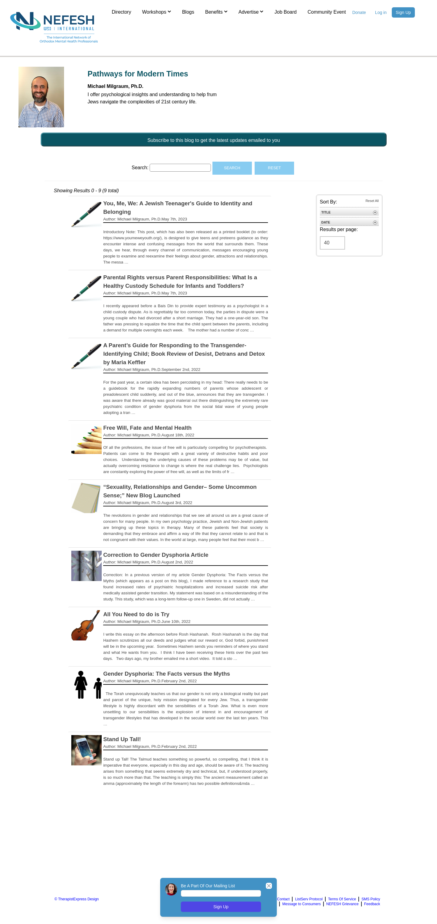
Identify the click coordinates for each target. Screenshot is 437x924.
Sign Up (403, 12)
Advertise (251, 11)
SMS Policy (370, 899)
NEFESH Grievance (342, 904)
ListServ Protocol (309, 899)
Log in (381, 12)
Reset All (371, 201)
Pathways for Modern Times (137, 73)
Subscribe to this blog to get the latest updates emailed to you (213, 140)
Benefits (216, 11)
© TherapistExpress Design (76, 899)
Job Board (285, 12)
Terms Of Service (342, 899)
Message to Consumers (301, 904)
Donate (359, 12)
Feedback (372, 904)
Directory (121, 12)
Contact (283, 899)
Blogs (188, 12)
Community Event (326, 12)
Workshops (156, 11)
